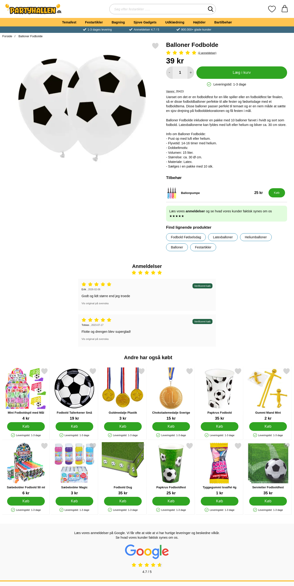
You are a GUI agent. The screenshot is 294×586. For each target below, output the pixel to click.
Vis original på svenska (95, 303)
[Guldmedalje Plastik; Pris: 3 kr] (123, 394)
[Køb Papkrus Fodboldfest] (171, 501)
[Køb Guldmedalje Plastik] (123, 426)
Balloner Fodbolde (30, 36)
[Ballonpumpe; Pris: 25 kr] (216, 193)
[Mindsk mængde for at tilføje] (169, 72)
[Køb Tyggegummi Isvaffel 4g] (220, 501)
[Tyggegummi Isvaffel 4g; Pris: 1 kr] (219, 469)
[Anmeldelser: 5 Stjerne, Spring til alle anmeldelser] (226, 53)
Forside (7, 36)
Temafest (69, 22)
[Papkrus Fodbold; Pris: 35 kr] (219, 394)
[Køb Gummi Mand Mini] (268, 426)
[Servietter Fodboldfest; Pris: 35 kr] (268, 469)
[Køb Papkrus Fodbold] (220, 426)
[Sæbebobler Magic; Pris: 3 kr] (74, 469)
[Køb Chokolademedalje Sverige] (171, 426)
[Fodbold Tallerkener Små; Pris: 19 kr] (74, 394)
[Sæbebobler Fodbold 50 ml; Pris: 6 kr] (26, 469)
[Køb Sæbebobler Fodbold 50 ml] (26, 501)
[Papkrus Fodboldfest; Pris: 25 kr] (171, 469)
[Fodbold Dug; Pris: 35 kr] (123, 469)
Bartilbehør (223, 22)
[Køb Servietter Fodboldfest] (268, 501)
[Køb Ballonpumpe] (277, 192)
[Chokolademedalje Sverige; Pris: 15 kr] (171, 394)
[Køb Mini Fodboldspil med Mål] (26, 426)
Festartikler (94, 22)
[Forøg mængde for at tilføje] (190, 72)
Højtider (199, 22)
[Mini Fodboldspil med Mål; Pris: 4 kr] (26, 394)
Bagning (118, 22)
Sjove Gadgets (145, 22)
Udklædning (174, 22)
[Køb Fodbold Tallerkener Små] (74, 426)
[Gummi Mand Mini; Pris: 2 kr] (268, 394)
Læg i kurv (242, 72)
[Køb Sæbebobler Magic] (74, 501)
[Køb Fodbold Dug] (123, 501)
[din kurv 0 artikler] (284, 9)
